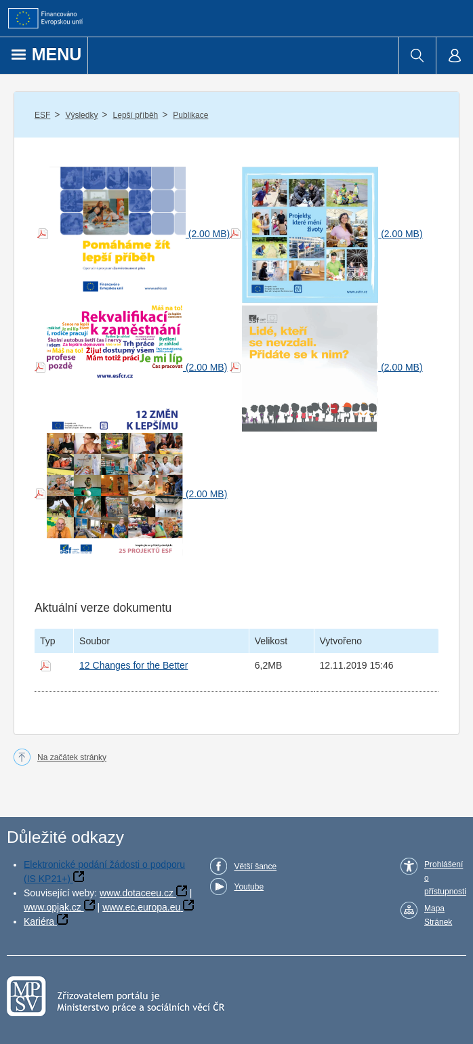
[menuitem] (417, 55)
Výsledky (81, 115)
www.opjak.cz (52, 907)
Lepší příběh (136, 115)
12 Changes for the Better (133, 665)
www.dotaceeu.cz (136, 893)
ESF (42, 115)
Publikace (190, 115)
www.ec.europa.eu (141, 907)
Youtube (249, 887)
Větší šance (255, 866)
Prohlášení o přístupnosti (445, 878)
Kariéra (39, 921)
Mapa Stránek (438, 915)
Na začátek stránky (71, 757)
